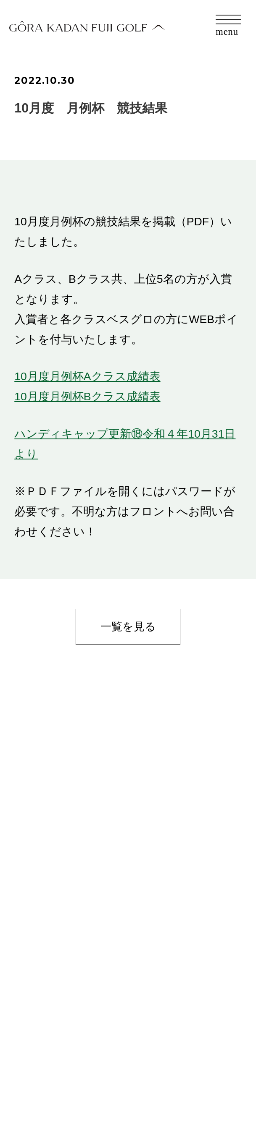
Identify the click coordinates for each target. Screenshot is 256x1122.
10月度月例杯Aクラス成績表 (87, 376)
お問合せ (34, 1059)
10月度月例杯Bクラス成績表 (87, 396)
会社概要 (33, 1080)
